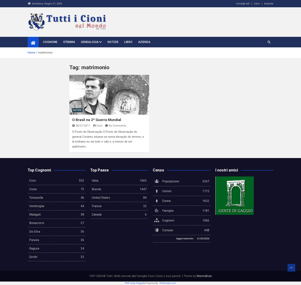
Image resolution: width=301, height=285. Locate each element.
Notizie (113, 42)
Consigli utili (243, 3)
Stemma (69, 42)
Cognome (50, 42)
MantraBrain (204, 276)
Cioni (98, 125)
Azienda (268, 3)
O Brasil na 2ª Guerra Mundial (96, 120)
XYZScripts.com (168, 283)
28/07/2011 (81, 125)
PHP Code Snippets (135, 283)
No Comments (117, 125)
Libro (257, 3)
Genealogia (89, 42)
